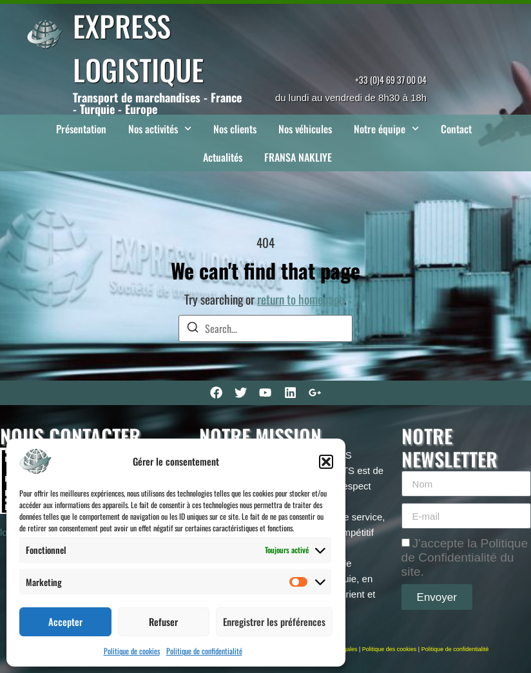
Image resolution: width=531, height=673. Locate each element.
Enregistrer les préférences (274, 621)
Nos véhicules (305, 129)
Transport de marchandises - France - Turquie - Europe (157, 103)
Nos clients (234, 129)
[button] (326, 461)
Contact (456, 129)
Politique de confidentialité (204, 650)
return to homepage (300, 299)
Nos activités (159, 128)
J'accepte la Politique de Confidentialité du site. (464, 557)
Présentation (81, 129)
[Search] (192, 329)
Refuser (163, 621)
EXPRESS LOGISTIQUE (138, 47)
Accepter (65, 621)
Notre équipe (386, 128)
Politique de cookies (132, 650)
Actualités (222, 157)
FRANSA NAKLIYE (298, 157)
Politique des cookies (389, 649)
